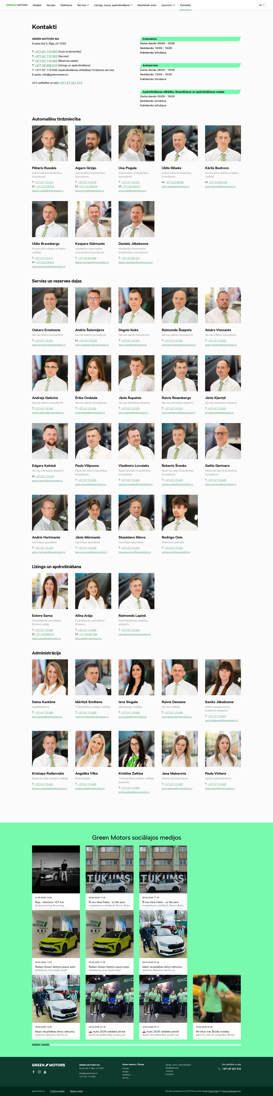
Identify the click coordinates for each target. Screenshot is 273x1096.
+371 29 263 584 (87, 258)
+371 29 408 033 (45, 65)
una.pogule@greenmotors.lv (132, 191)
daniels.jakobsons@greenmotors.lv (136, 262)
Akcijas (125, 1071)
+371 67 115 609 (44, 630)
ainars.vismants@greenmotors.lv (221, 345)
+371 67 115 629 (44, 548)
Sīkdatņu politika (76, 1091)
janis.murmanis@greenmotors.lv (91, 552)
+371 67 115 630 (87, 548)
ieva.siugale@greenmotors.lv (133, 717)
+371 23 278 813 (45, 262)
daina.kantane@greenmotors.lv (47, 717)
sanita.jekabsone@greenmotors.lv (221, 720)
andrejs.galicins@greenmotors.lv (48, 413)
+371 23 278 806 (174, 182)
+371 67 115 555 (45, 56)
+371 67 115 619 (44, 182)
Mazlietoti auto (172, 1068)
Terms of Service (229, 1091)
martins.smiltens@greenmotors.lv (92, 717)
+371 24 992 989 (88, 634)
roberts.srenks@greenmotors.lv (177, 484)
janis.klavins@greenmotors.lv (219, 413)
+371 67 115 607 (217, 716)
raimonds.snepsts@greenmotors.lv (179, 345)
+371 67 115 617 (44, 258)
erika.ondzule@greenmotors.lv (90, 413)
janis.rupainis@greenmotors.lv (133, 413)
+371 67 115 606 (174, 712)
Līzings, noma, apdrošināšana (178, 1064)
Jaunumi (169, 1071)
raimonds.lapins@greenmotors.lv (135, 634)
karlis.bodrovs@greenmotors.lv (220, 186)
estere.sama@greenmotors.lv (46, 638)
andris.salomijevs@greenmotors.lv (92, 345)
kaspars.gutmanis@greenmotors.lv (92, 262)
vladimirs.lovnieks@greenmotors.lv (136, 484)
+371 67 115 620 (45, 61)
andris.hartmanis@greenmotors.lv (48, 552)
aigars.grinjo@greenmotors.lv (89, 191)
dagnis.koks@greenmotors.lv (133, 345)
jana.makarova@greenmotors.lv (177, 788)
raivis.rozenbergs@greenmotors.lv (178, 413)
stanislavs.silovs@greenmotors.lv (135, 552)
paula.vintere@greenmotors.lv (220, 788)
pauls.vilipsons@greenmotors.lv (90, 484)
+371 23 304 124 (218, 182)
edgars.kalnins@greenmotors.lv (47, 481)
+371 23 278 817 (131, 186)
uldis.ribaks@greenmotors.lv (176, 186)
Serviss (125, 1077)
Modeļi (125, 1068)
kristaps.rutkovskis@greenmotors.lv (49, 788)
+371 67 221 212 (70, 83)
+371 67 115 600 (45, 51)
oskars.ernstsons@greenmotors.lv (49, 345)
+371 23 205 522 (130, 258)
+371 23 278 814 (45, 186)
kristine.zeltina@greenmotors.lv (134, 792)
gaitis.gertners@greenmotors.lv (220, 484)
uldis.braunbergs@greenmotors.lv (48, 266)
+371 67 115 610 (87, 182)
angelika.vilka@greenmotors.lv (90, 788)
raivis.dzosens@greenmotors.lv (177, 717)
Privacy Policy (213, 1091)
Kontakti (169, 1074)
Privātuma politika (57, 1091)
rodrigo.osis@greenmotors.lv (176, 552)
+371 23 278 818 (88, 186)
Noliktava (126, 1074)
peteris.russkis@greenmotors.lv (47, 191)
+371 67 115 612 (130, 182)
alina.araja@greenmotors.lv (88, 638)
